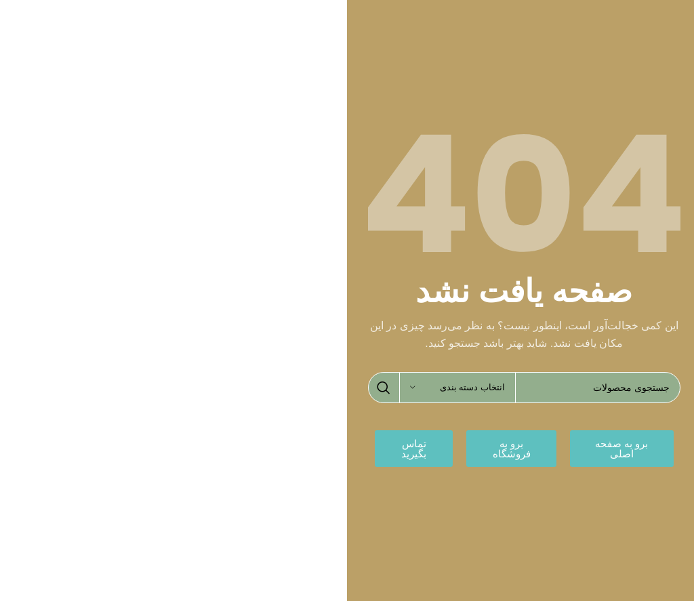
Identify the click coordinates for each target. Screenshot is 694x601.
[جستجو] (524, 387)
